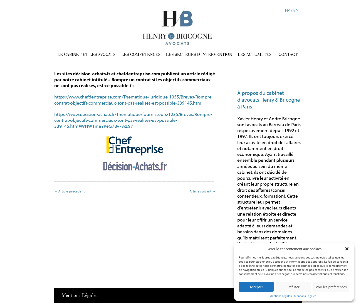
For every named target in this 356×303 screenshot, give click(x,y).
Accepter (256, 287)
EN (296, 9)
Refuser (293, 287)
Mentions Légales (280, 296)
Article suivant (202, 191)
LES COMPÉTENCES (141, 54)
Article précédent (69, 191)
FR (287, 9)
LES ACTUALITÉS (255, 54)
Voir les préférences (331, 287)
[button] (347, 248)
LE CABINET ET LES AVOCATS (86, 54)
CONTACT (288, 54)
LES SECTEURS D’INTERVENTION (199, 54)
